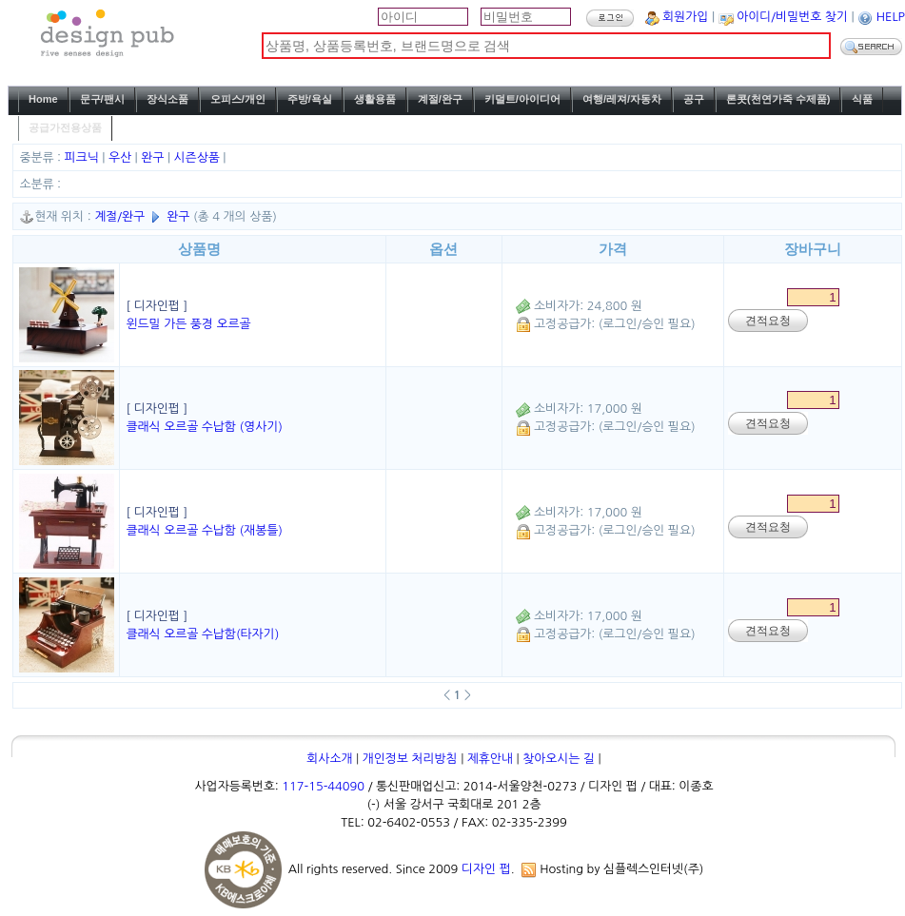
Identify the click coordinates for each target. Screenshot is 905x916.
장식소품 (167, 99)
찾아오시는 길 (558, 758)
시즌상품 (199, 157)
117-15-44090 (323, 786)
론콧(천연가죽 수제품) (778, 99)
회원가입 (685, 16)
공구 (693, 99)
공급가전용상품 (65, 127)
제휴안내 (490, 758)
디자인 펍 (486, 869)
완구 (154, 157)
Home (43, 99)
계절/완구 (440, 99)
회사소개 (329, 758)
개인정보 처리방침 (410, 758)
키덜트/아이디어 (522, 99)
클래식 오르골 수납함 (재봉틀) (204, 530)
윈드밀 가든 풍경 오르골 (188, 324)
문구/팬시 (102, 99)
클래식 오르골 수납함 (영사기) (204, 426)
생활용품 (375, 99)
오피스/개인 (238, 99)
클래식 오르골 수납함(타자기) (202, 634)
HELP (890, 16)
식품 (862, 99)
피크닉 (84, 157)
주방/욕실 (309, 99)
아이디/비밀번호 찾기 (792, 16)
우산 (121, 157)
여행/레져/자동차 (621, 99)
